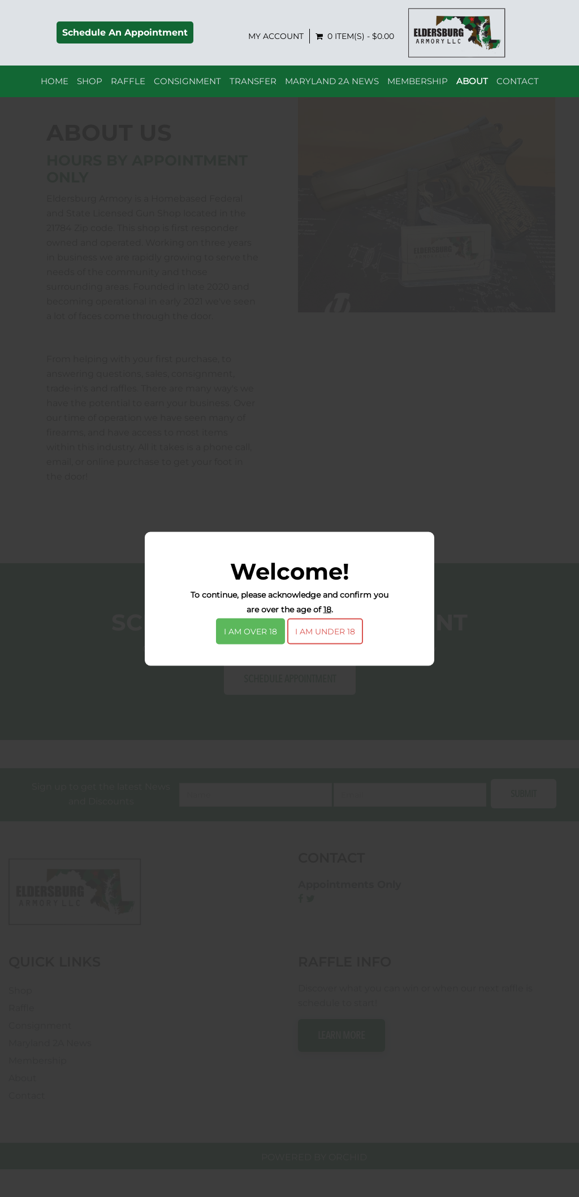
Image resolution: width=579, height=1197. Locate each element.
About (472, 85)
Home (54, 85)
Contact (517, 85)
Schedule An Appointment (247, 34)
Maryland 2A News (332, 85)
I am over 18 (250, 631)
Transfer (253, 85)
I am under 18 (325, 631)
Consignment (187, 85)
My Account (398, 38)
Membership (417, 85)
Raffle (128, 85)
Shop (89, 85)
